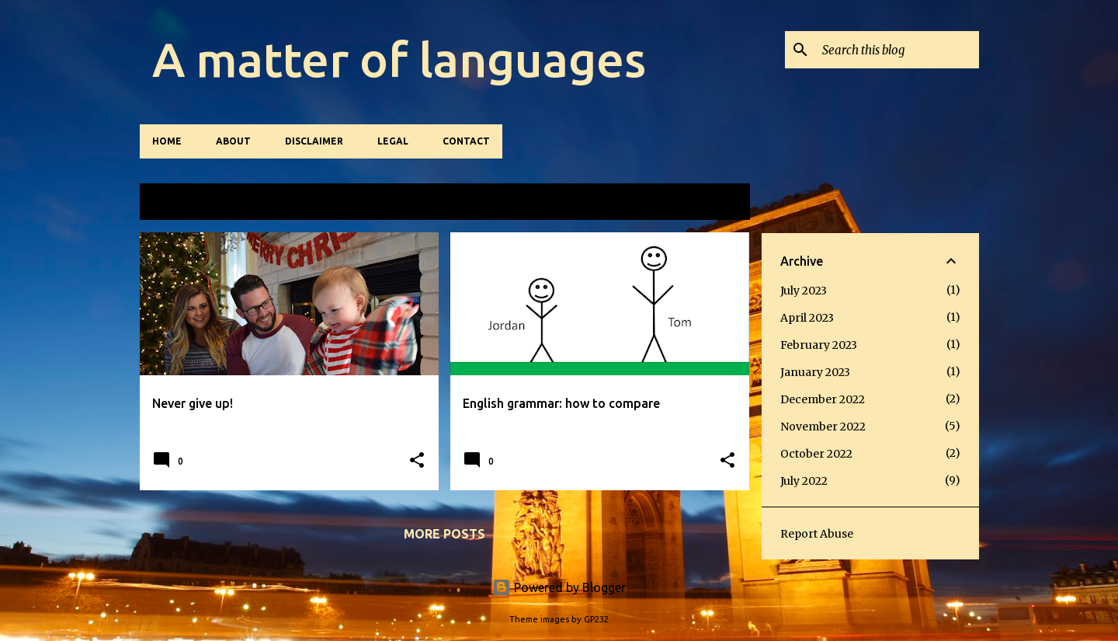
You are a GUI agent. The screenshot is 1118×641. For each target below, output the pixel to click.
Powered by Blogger (559, 587)
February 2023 (818, 345)
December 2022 (822, 399)
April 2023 (807, 318)
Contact (466, 141)
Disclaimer (314, 141)
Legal (392, 141)
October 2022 (816, 454)
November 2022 (823, 427)
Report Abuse (816, 534)
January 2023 (815, 372)
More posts (444, 534)
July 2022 (804, 481)
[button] (417, 461)
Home (167, 141)
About (233, 141)
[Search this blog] (897, 49)
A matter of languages (399, 59)
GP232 (596, 619)
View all (708, 202)
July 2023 (803, 291)
